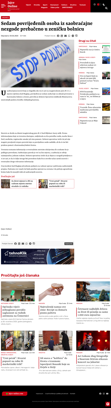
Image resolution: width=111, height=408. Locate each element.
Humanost (54, 5)
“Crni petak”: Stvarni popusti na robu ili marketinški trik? (14, 361)
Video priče (54, 7)
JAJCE (87, 57)
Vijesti (28, 5)
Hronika (37, 5)
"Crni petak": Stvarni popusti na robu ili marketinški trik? (58, 183)
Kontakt (72, 393)
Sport (45, 5)
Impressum (39, 393)
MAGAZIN (42, 303)
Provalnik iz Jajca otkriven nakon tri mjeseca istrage (88, 65)
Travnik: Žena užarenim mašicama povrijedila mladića (90, 109)
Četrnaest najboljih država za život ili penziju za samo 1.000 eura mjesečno (93, 312)
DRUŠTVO (4, 355)
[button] (106, 8)
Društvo (73, 5)
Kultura (64, 5)
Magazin (44, 7)
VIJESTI (92, 57)
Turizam (83, 5)
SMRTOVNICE (67, 7)
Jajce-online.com (16, 394)
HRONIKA (5, 18)
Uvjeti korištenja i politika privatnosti (56, 393)
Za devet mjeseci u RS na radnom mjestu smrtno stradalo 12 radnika (22, 183)
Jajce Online (12, 4)
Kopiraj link (68, 244)
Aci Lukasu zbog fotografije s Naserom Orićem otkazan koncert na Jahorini (93, 359)
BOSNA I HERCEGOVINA (8, 353)
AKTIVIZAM (4, 303)
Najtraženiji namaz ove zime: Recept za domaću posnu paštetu (53, 310)
